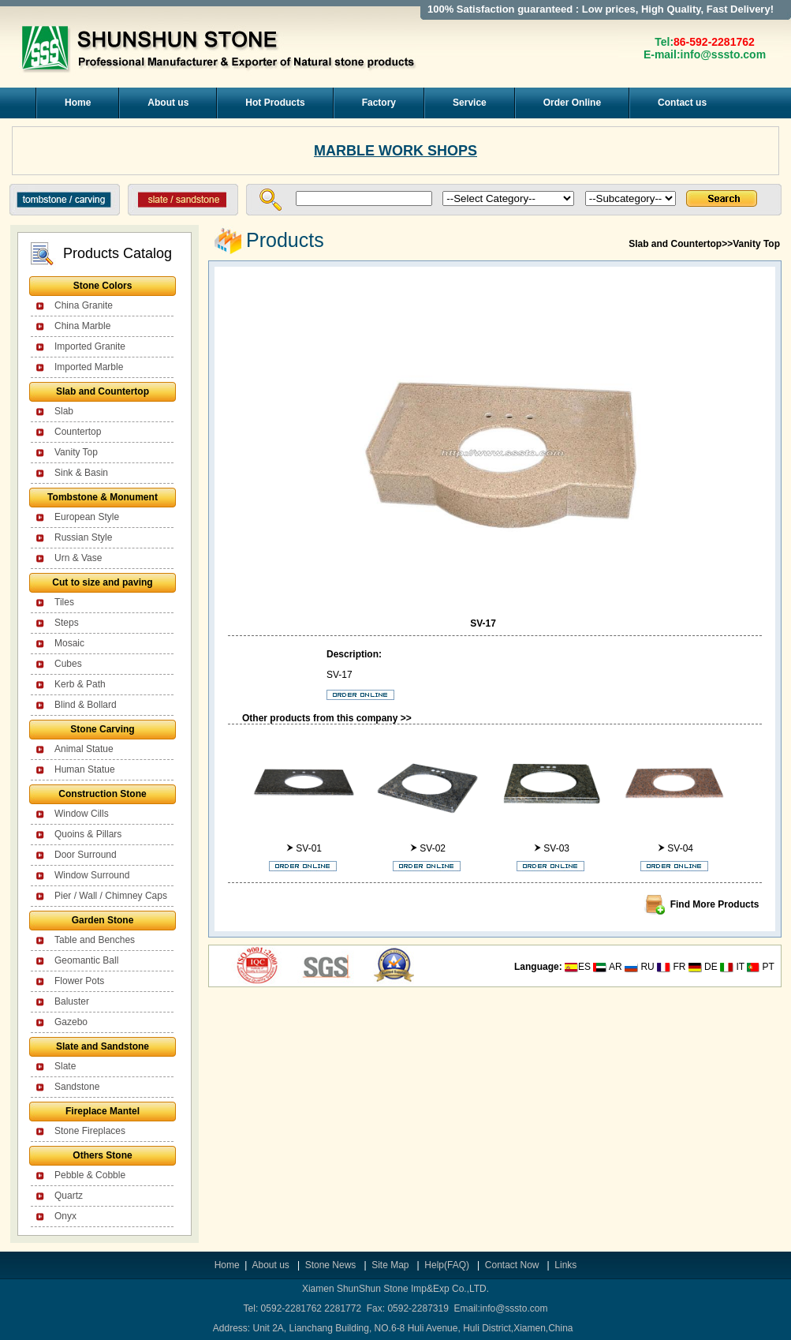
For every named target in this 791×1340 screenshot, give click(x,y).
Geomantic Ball (86, 960)
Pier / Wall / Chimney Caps (110, 895)
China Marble (82, 325)
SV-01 (309, 848)
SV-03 (556, 848)
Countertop (77, 431)
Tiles (64, 602)
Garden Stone (103, 920)
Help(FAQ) (446, 1265)
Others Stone (102, 1155)
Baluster (71, 1001)
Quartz (68, 1195)
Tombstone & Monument (102, 497)
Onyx (65, 1216)
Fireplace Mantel (102, 1111)
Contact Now (513, 1265)
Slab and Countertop (102, 391)
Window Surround (91, 875)
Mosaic (69, 643)
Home (78, 102)
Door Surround (85, 854)
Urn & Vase (78, 557)
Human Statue (84, 769)
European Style (86, 516)
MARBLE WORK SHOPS (395, 151)
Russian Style (83, 537)
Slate (65, 1066)
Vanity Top (76, 452)
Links (565, 1265)
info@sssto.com (724, 54)
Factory (379, 102)
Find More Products (714, 904)
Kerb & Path (80, 684)
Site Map (390, 1265)
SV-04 (680, 848)
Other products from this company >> (327, 718)
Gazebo (71, 1021)
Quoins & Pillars (87, 834)
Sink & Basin (81, 472)
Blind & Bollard (85, 704)
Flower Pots (79, 980)
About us (167, 102)
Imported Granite (89, 346)
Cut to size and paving (102, 582)
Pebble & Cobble (89, 1175)
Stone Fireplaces (89, 1130)
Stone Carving (102, 729)
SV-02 (433, 848)
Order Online (572, 102)
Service (470, 102)
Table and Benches (94, 939)
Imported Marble (88, 366)
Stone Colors (102, 285)
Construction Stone (102, 793)
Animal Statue (84, 748)
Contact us (682, 102)
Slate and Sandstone (102, 1046)
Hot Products (274, 102)
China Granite (83, 305)
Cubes (68, 663)
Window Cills (81, 813)
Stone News (332, 1265)
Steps (66, 622)
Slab (63, 411)
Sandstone (76, 1086)
